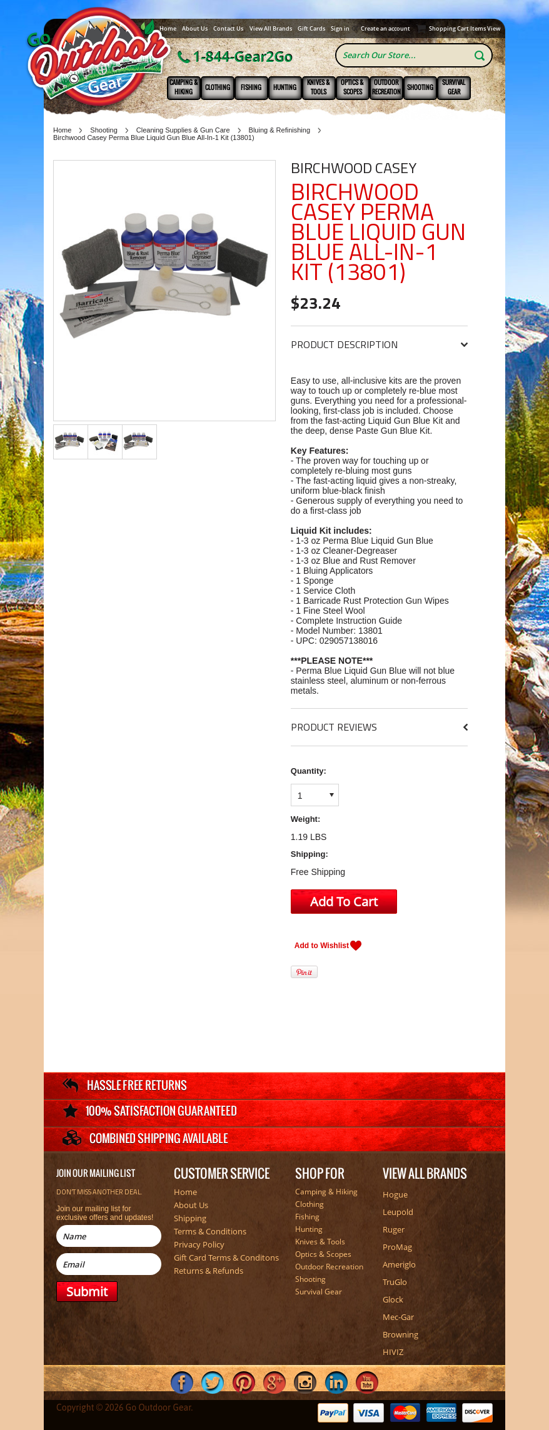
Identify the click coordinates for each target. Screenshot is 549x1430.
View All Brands (270, 28)
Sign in (340, 28)
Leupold (398, 1212)
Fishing (251, 87)
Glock (393, 1299)
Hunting (284, 87)
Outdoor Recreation (386, 87)
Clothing (217, 87)
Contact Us (228, 28)
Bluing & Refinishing (279, 130)
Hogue (395, 1194)
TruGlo (395, 1282)
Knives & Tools (318, 87)
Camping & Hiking (183, 87)
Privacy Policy (199, 1244)
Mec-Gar (398, 1316)
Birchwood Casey (353, 167)
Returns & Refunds (208, 1270)
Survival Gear (453, 87)
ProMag (397, 1246)
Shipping (190, 1218)
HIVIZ (393, 1352)
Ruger (394, 1229)
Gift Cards (311, 28)
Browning (400, 1334)
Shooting (420, 87)
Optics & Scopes (352, 87)
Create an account (385, 28)
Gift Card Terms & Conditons (226, 1257)
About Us (195, 28)
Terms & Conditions (210, 1231)
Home (167, 28)
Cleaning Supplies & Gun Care (183, 130)
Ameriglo (399, 1264)
